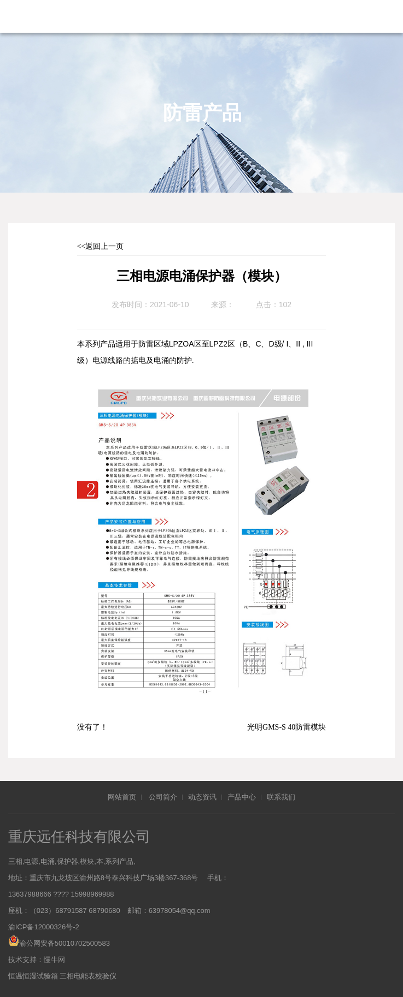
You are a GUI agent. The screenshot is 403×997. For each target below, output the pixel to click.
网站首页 (122, 795)
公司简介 (163, 795)
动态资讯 (202, 795)
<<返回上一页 (100, 246)
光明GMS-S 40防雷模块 (286, 725)
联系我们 (281, 795)
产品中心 (241, 795)
